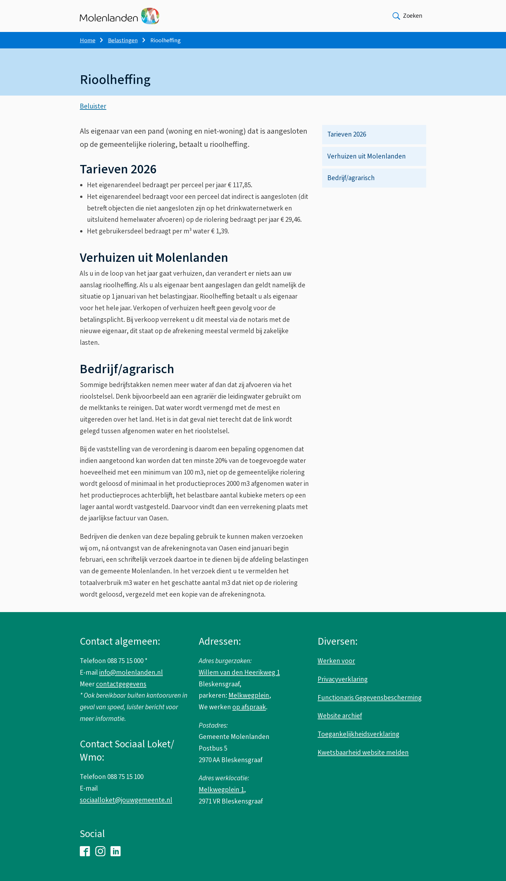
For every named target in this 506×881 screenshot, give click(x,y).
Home (87, 40)
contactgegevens (121, 684)
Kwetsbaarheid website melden (363, 752)
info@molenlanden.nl (131, 672)
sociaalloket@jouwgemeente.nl (126, 800)
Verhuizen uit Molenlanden (366, 157)
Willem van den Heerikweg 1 (239, 672)
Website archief (340, 716)
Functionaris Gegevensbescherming (370, 697)
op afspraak (249, 707)
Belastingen (123, 40)
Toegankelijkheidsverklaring (358, 734)
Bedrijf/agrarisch (351, 179)
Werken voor (336, 661)
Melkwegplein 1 (221, 789)
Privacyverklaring (343, 679)
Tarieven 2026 (346, 136)
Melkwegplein (248, 695)
